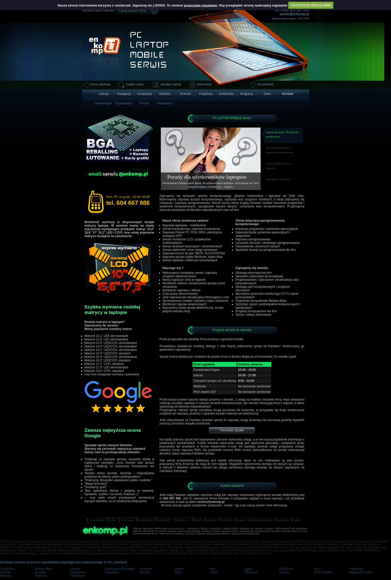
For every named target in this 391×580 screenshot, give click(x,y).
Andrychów (7, 569)
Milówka (5, 576)
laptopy (112, 520)
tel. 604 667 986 (128, 200)
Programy (246, 94)
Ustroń (213, 572)
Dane (267, 94)
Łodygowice (78, 572)
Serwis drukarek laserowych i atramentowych (192, 246)
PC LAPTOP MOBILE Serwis (232, 118)
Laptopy (103, 94)
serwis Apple (127, 520)
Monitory (165, 94)
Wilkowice (251, 572)
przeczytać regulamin (200, 5)
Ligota (248, 569)
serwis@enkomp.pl (294, 14)
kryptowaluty (283, 520)
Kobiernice (356, 569)
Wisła (178, 572)
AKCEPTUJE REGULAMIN (311, 5)
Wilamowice (78, 576)
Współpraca (165, 103)
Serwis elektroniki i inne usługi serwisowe (190, 250)
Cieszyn (75, 569)
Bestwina (41, 576)
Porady (144, 103)
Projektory (205, 94)
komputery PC (164, 520)
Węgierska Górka (360, 572)
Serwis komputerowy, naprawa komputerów (191, 229)
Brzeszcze (286, 569)
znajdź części (135, 84)
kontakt (297, 520)
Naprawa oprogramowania (253, 239)
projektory (212, 520)
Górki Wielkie (323, 572)
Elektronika (226, 94)
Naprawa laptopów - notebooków (184, 225)
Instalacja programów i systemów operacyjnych (266, 229)
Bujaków (40, 572)
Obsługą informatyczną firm (253, 273)
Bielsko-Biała (43, 569)
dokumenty (204, 84)
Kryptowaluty (123, 103)
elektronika (226, 520)
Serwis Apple (103, 103)
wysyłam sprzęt (171, 84)
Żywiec (179, 569)
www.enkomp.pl (176, 528)
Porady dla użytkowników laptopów (207, 177)
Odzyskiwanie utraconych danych (257, 246)
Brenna (284, 572)
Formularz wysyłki (232, 430)
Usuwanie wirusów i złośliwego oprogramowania (267, 243)
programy (241, 520)
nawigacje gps (145, 520)
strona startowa (100, 84)
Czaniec (5, 572)
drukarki (198, 520)
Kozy (317, 569)
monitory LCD (183, 520)
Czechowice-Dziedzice (120, 569)
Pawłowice (112, 572)
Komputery (144, 94)
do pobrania (265, 84)
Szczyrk (145, 572)
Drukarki (185, 94)
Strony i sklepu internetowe (253, 314)
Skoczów (146, 569)
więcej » (228, 186)
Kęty (212, 569)
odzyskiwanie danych (261, 520)
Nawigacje (124, 94)
